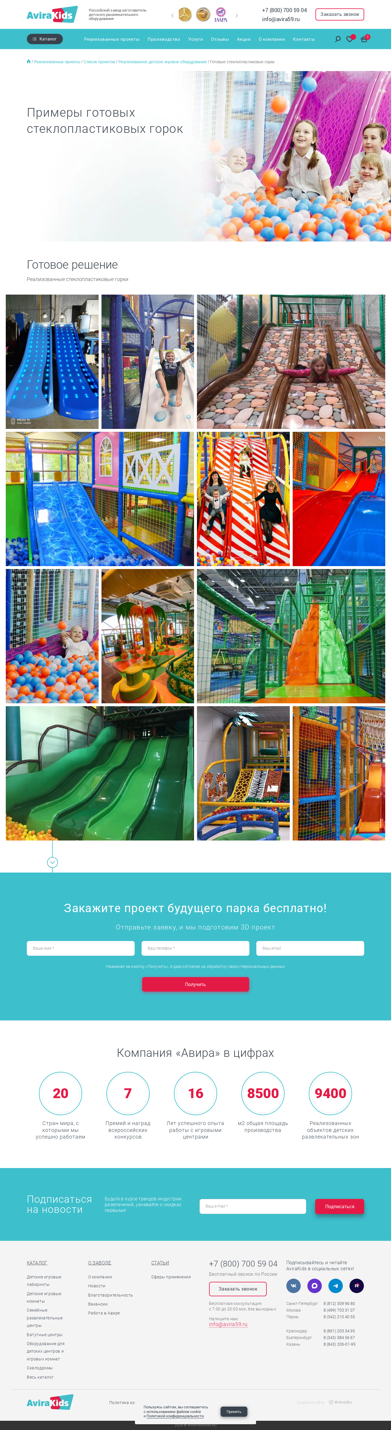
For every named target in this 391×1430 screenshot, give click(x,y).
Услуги (195, 39)
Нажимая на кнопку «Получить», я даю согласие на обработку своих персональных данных (195, 966)
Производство (164, 39)
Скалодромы (40, 1368)
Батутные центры (45, 1334)
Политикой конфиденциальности (175, 1415)
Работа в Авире (104, 1313)
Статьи (160, 1263)
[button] (172, 15)
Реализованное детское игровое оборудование (163, 61)
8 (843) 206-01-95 (340, 1344)
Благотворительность (110, 1295)
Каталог (48, 39)
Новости (97, 1286)
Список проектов (100, 61)
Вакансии (98, 1304)
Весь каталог (40, 1377)
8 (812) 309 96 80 (339, 1303)
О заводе (99, 1263)
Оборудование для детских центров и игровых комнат (46, 1351)
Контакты (304, 39)
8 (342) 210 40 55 (339, 1316)
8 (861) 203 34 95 (339, 1331)
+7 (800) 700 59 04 (284, 10)
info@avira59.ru (281, 19)
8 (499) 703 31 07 (339, 1310)
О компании (272, 39)
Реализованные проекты (112, 39)
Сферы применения (171, 1277)
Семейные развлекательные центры (45, 1318)
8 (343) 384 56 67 (339, 1337)
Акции (244, 39)
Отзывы (220, 39)
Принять (234, 1411)
